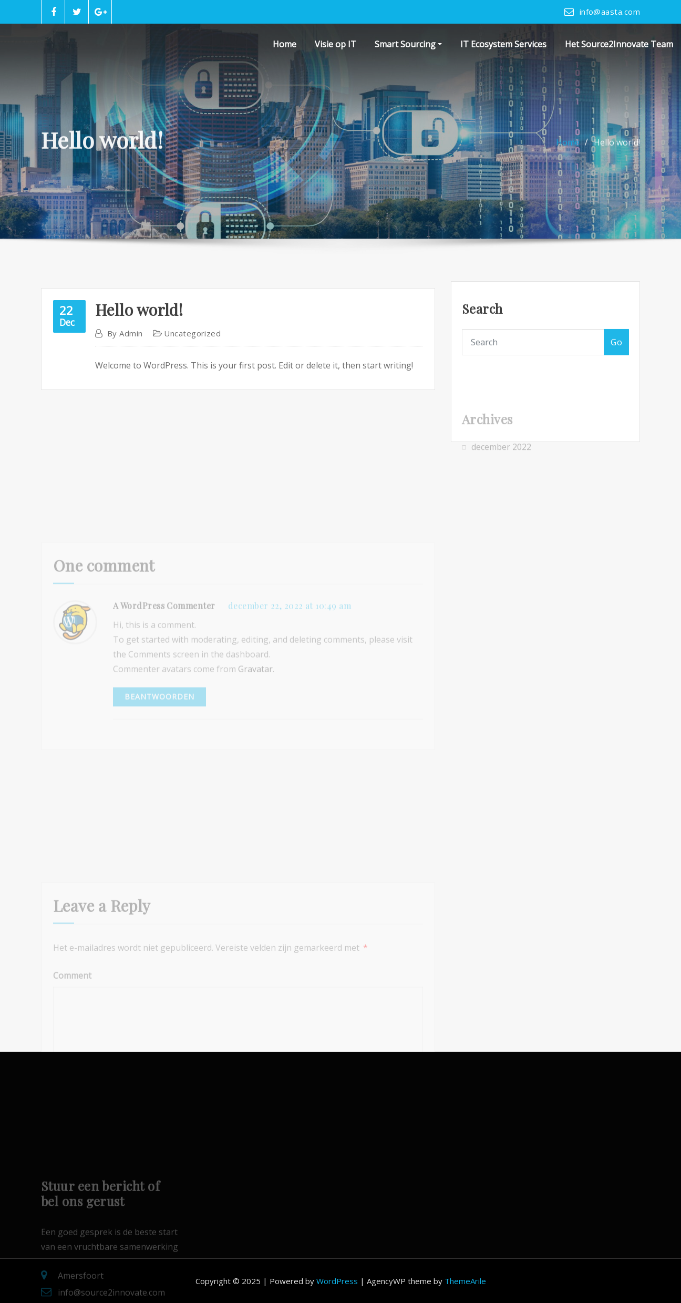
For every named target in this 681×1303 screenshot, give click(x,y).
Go (616, 356)
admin (125, 359)
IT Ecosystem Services (503, 44)
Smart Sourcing (408, 44)
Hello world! (617, 150)
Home (284, 44)
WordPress (337, 1281)
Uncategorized (192, 359)
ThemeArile (465, 1281)
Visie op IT (335, 44)
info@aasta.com (610, 11)
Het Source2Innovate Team (619, 44)
